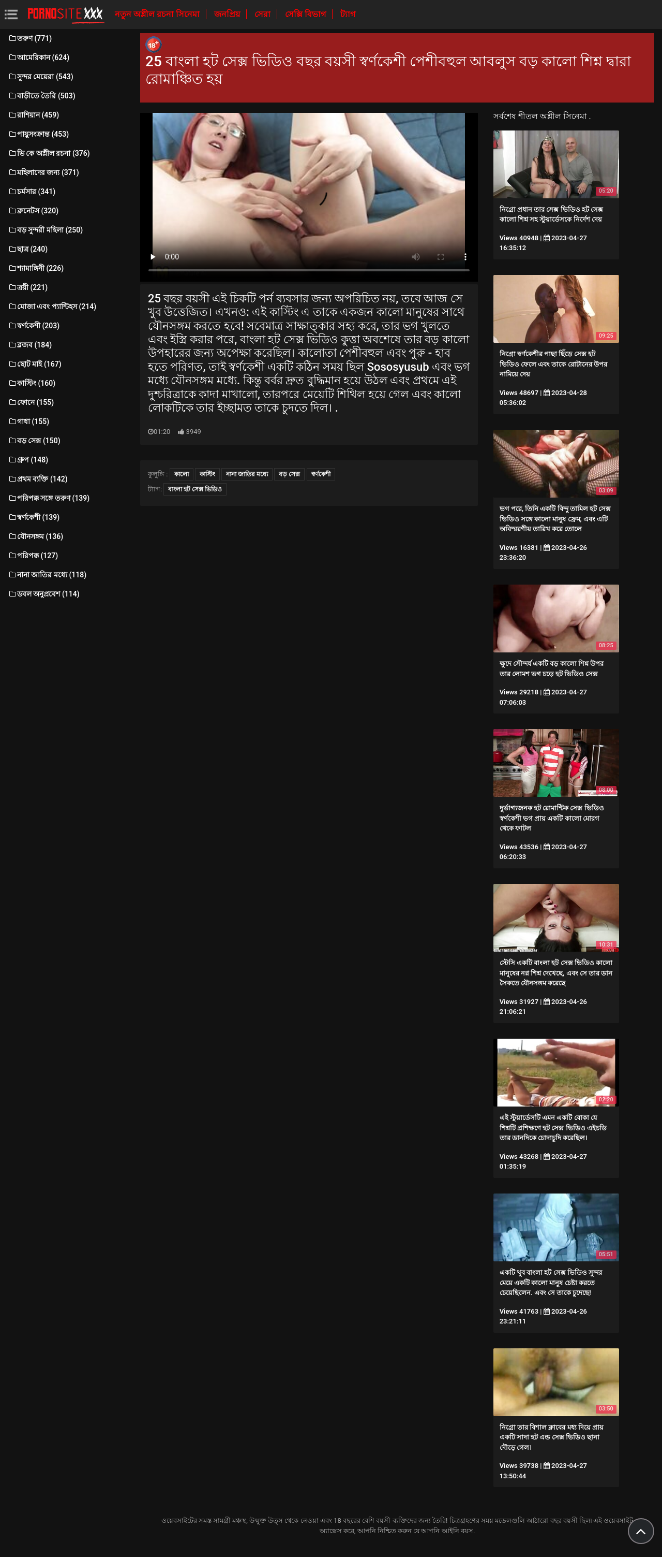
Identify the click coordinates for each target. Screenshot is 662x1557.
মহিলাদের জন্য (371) (43, 172)
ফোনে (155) (31, 402)
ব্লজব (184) (30, 345)
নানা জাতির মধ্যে (247, 474)
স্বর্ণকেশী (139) (33, 517)
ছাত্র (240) (28, 249)
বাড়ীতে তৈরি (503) (42, 96)
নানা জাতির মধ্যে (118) (47, 575)
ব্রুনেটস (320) (33, 211)
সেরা (263, 14)
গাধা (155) (28, 421)
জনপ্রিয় (228, 14)
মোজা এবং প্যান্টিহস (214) (52, 306)
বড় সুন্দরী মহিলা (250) (45, 230)
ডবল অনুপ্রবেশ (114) (44, 594)
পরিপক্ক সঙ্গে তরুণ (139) (48, 498)
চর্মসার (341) (31, 191)
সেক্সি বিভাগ (306, 14)
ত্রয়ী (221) (28, 287)
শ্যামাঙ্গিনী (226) (36, 268)
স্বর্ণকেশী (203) (33, 326)
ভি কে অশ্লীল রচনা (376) (49, 153)
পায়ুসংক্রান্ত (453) (38, 134)
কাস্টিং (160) (31, 383)
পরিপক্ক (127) (33, 555)
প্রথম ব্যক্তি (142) (38, 479)
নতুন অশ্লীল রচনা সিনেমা (158, 14)
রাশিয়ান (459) (33, 115)
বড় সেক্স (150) (34, 440)
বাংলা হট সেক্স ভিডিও (195, 489)
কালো (181, 474)
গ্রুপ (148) (28, 460)
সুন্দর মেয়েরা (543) (40, 76)
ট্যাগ (347, 14)
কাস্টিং (207, 474)
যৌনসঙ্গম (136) (35, 536)
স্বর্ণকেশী (320, 474)
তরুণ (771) (30, 38)
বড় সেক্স (289, 474)
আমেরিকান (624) (38, 57)
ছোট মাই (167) (35, 364)
